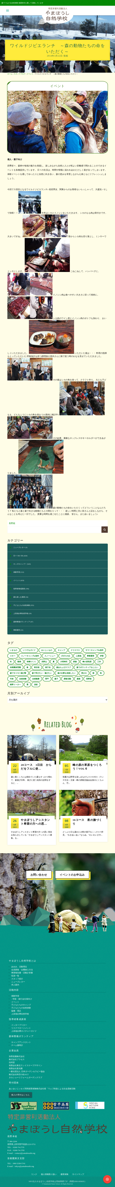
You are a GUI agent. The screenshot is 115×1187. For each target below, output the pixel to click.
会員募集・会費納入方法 (22, 968)
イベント (30, 74)
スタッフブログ (19, 74)
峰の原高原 (87, 662)
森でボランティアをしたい (87, 667)
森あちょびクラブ (63, 667)
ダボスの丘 (65, 656)
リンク (34, 1172)
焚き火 (84, 673)
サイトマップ (78, 1172)
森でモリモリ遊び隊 (18, 673)
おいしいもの (46, 650)
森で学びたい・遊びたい (42, 673)
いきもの (13, 650)
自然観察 (35, 679)
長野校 (12, 523)
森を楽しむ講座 (19, 597)
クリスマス (75, 650)
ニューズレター (19, 547)
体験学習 (16, 572)
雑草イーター (15, 684)
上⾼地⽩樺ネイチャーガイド (24, 1029)
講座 (78, 679)
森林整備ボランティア (21, 622)
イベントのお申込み (72, 872)
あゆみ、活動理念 (19, 965)
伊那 (102, 656)
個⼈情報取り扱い (49, 1172)
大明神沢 (63, 662)
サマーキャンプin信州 (94, 650)
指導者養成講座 (19, 589)
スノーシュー (50, 656)
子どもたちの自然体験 (21, 605)
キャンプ (61, 650)
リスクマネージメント (21, 1026)
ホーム (9, 74)
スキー (12, 656)
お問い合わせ (38, 872)
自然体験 (22, 679)
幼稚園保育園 (15, 667)
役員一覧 (15, 974)
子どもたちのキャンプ (21, 1003)
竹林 (12, 679)
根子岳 (48, 667)
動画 (19, 662)
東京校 (36, 667)
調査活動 (67, 679)
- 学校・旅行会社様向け (21, 997)
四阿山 (44, 662)
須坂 (36, 684)
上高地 (78, 656)
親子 (56, 679)
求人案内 (15, 983)
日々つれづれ (18, 556)
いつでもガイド (29, 650)
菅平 (47, 679)
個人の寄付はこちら (20, 1093)
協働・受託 (16, 1009)
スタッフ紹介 (17, 977)
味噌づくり (31, 662)
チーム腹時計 (17, 1043)
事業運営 (16, 630)
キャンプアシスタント (21, 1040)
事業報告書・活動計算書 (22, 971)
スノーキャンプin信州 (30, 656)
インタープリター (19, 1023)
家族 (75, 662)
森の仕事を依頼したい (67, 673)
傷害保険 (64, 1172)
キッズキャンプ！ (20, 564)
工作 (99, 662)
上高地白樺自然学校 (20, 613)
